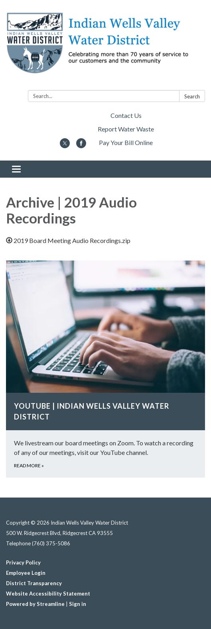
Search (192, 96)
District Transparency (34, 583)
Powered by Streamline (35, 604)
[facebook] (81, 145)
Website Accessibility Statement (48, 593)
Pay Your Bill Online (126, 142)
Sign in (77, 604)
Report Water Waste (126, 129)
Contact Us (126, 115)
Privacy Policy (23, 562)
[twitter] (65, 145)
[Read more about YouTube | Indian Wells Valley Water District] (105, 369)
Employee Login (25, 573)
